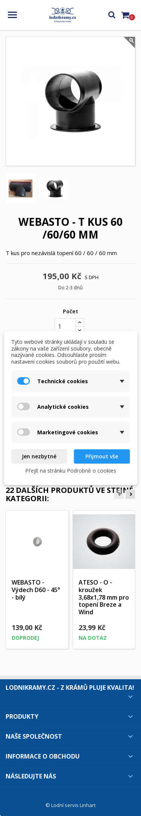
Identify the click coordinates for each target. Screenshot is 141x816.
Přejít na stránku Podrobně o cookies (70, 470)
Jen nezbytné (39, 456)
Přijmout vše (101, 456)
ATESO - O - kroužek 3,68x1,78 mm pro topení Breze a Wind (104, 597)
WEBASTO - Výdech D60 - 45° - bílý (36, 589)
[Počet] (65, 326)
